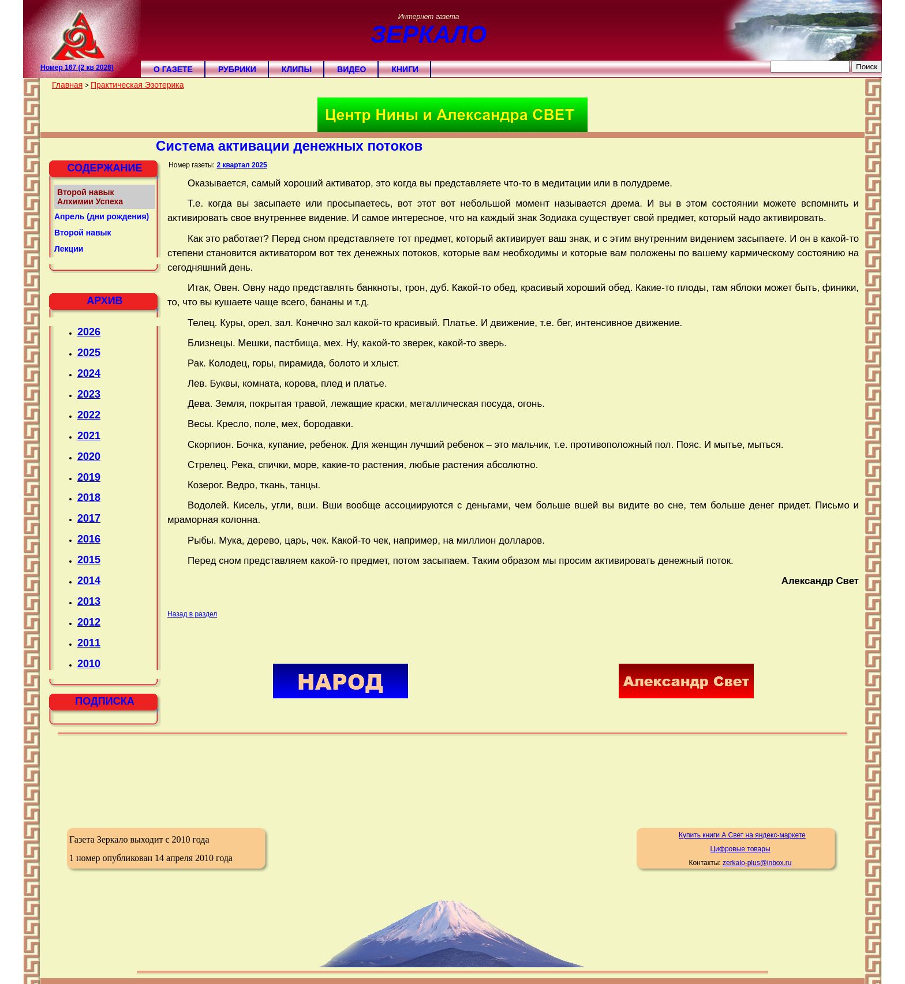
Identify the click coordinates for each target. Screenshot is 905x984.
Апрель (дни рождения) (101, 216)
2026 (88, 332)
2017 (88, 518)
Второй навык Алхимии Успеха (90, 197)
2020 (88, 456)
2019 (88, 477)
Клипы (297, 69)
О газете (173, 69)
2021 (88, 436)
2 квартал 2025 (241, 165)
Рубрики (237, 69)
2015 (88, 560)
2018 (88, 497)
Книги (404, 69)
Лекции (68, 248)
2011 (88, 643)
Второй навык (82, 232)
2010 (88, 663)
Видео (351, 69)
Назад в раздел (192, 614)
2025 (88, 352)
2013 (88, 601)
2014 (88, 580)
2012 (88, 622)
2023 (88, 394)
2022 (88, 415)
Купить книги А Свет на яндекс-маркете (742, 835)
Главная (67, 84)
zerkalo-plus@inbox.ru (757, 863)
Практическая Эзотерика (137, 84)
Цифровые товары (740, 849)
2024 (88, 373)
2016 (88, 539)
